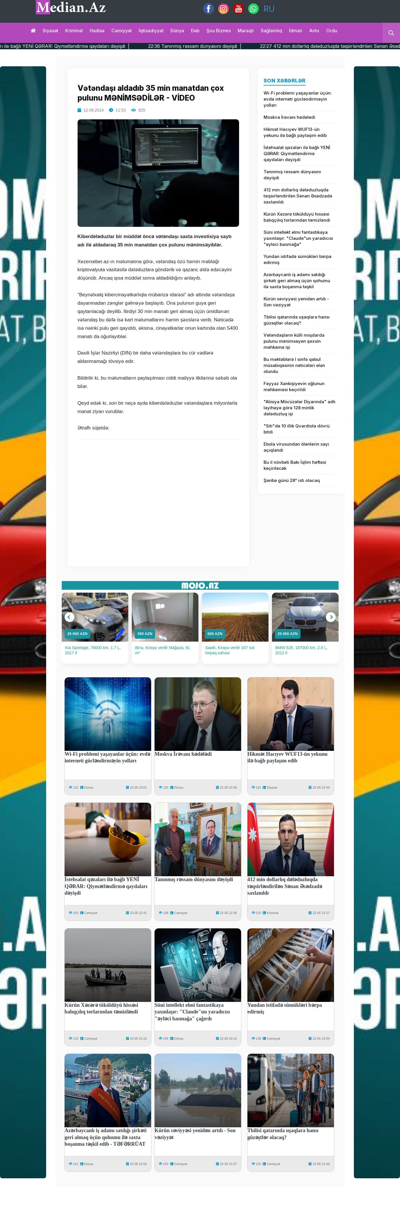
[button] (69, 617)
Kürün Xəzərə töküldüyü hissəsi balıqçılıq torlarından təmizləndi (297, 217)
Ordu (331, 30)
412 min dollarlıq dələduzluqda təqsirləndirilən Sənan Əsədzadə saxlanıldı (298, 196)
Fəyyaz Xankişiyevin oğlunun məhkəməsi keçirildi (294, 386)
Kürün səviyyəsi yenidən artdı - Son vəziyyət (296, 302)
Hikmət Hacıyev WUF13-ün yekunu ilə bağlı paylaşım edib (295, 132)
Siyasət (50, 30)
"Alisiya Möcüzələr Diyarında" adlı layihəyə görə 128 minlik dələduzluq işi (299, 407)
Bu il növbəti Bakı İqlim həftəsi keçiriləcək (295, 465)
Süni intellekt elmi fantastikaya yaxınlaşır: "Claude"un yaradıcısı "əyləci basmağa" (298, 238)
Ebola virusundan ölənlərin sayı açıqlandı (296, 447)
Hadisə (97, 30)
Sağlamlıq (271, 30)
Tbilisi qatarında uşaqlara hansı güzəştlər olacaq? (297, 320)
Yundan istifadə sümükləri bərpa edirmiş (297, 259)
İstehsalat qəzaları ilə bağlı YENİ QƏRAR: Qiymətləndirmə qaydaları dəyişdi (297, 153)
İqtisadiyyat (151, 30)
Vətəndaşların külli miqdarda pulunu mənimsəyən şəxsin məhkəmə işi (294, 341)
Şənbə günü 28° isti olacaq (292, 480)
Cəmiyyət (121, 30)
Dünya (177, 30)
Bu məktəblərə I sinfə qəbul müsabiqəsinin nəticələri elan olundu (294, 365)
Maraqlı (246, 30)
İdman (295, 30)
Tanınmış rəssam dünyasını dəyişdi (292, 174)
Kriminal (74, 30)
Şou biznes (218, 30)
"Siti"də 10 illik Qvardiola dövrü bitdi (297, 429)
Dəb (195, 30)
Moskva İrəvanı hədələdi (289, 117)
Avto (314, 30)
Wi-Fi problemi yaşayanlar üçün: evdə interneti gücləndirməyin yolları (298, 99)
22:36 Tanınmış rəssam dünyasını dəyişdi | (223, 46)
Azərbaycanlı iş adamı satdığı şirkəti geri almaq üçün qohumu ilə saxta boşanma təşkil (297, 280)
